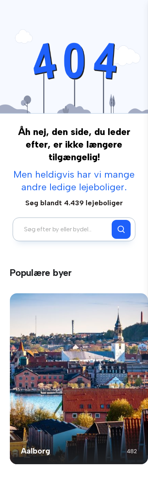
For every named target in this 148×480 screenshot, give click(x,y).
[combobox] (64, 229)
